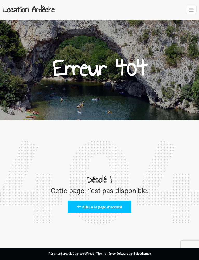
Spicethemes (142, 253)
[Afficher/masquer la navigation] (191, 10)
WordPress (87, 253)
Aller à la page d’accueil (99, 207)
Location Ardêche (28, 9)
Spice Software (118, 253)
